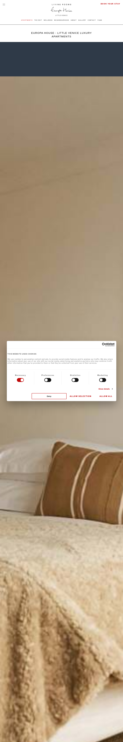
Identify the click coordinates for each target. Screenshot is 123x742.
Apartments (27, 20)
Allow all (105, 396)
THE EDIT (38, 20)
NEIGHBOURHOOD (61, 20)
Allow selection (80, 396)
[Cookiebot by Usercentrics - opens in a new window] (103, 344)
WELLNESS (48, 20)
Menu (4, 4)
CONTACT (92, 20)
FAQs (100, 20)
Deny (49, 396)
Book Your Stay (110, 4)
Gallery (82, 20)
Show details (104, 389)
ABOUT (74, 20)
